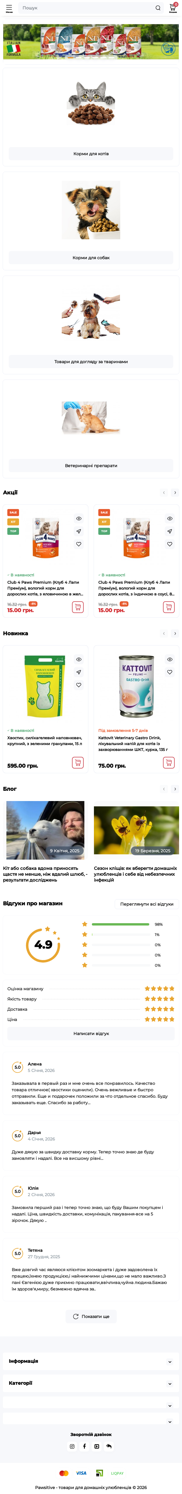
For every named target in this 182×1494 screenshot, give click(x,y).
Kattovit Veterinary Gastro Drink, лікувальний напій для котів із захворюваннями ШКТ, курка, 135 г (133, 743)
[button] (70, 57)
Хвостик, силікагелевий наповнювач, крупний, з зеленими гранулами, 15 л (44, 740)
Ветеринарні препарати (91, 465)
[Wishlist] (79, 544)
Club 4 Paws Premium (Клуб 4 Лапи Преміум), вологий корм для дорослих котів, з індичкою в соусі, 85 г (136, 588)
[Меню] (9, 8)
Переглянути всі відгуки (147, 904)
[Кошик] (173, 8)
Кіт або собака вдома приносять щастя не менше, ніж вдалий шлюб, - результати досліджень (45, 874)
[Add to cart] (78, 607)
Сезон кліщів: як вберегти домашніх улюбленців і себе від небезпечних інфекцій (135, 874)
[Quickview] (79, 518)
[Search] (158, 8)
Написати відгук (91, 1033)
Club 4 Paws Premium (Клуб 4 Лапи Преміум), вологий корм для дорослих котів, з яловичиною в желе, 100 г (45, 588)
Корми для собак (91, 257)
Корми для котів (91, 153)
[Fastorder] (79, 531)
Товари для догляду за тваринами (91, 361)
